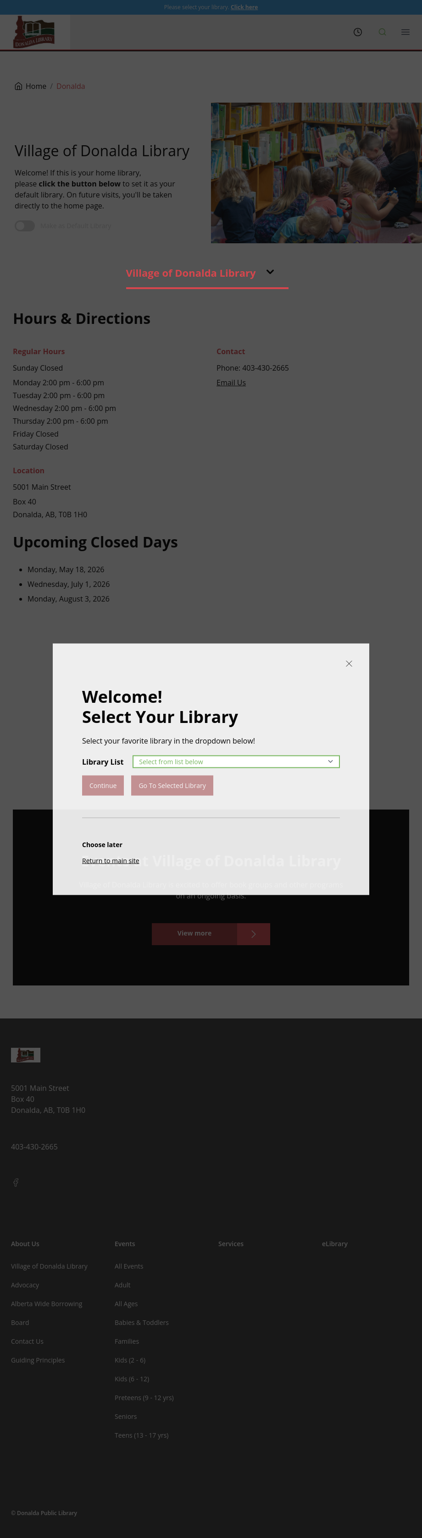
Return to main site (110, 860)
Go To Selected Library (172, 785)
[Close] (349, 663)
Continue (103, 785)
